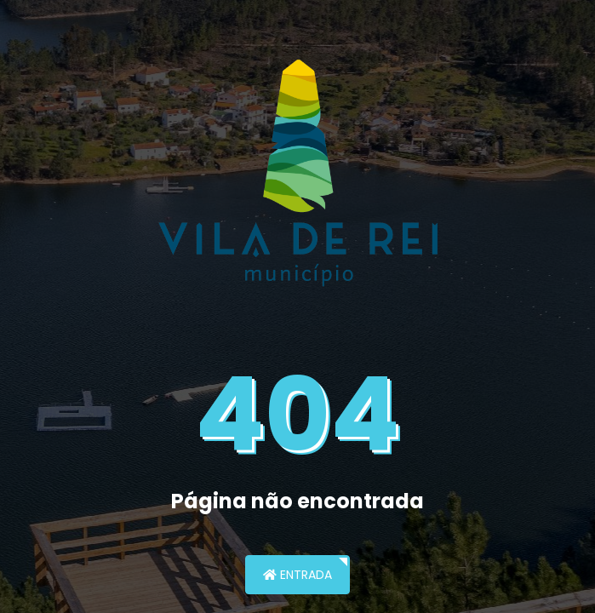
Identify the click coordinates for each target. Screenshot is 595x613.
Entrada (297, 574)
